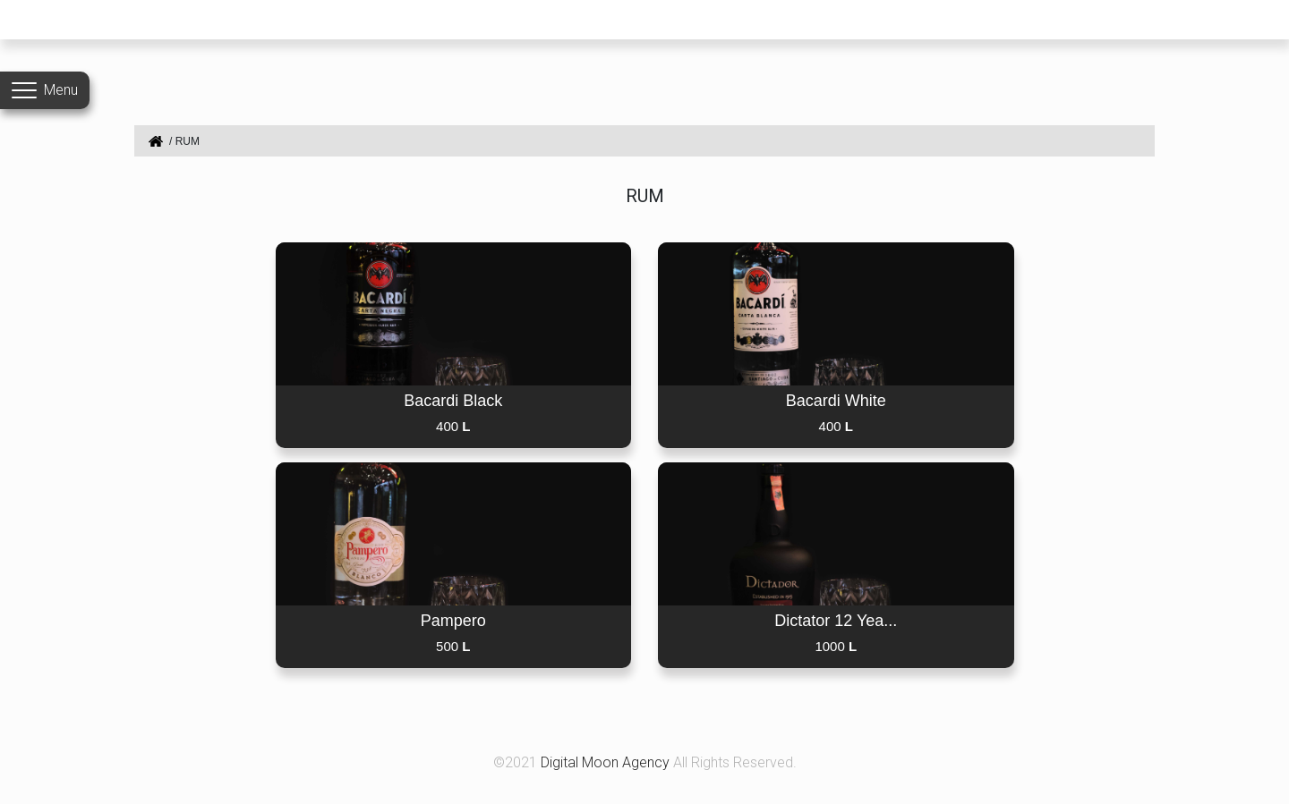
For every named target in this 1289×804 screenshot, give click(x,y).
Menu (61, 89)
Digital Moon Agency (607, 762)
